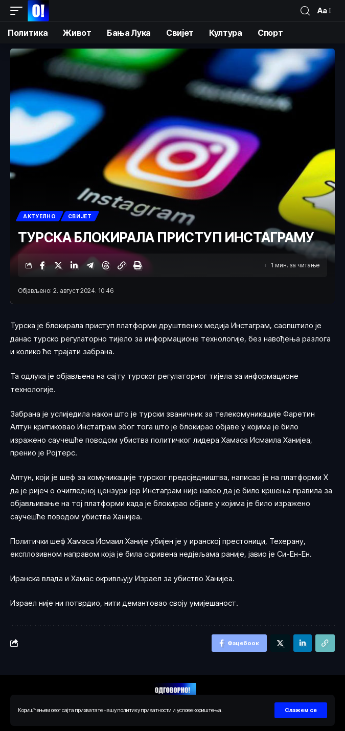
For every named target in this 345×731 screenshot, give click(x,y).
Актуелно (39, 216)
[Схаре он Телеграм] (90, 265)
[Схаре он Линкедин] (74, 265)
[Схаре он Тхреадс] (106, 265)
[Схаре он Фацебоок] (42, 265)
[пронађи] (305, 11)
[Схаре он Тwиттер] (58, 265)
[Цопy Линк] (121, 265)
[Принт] (137, 265)
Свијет (80, 216)
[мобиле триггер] (19, 10)
